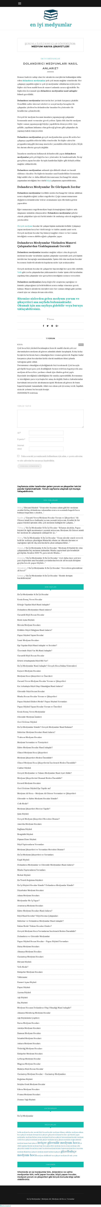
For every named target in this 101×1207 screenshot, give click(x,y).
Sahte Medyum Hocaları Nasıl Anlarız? (34, 911)
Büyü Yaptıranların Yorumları (30, 844)
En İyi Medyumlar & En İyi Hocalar (41, 528)
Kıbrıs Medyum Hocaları (28, 1089)
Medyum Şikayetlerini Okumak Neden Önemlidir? (39, 778)
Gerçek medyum (24, 226)
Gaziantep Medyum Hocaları (30, 956)
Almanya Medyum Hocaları (29, 951)
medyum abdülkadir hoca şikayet (48, 1156)
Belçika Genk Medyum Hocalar (31, 1084)
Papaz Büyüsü (23, 987)
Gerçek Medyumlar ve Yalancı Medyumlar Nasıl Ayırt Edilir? (44, 773)
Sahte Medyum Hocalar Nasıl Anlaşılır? (35, 747)
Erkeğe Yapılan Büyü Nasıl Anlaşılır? (33, 604)
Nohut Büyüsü (23, 875)
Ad (19, 433)
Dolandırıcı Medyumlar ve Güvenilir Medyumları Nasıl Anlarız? (45, 865)
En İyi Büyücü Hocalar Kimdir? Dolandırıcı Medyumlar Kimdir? (45, 885)
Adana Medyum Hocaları (28, 895)
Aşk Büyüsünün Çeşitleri (28, 1018)
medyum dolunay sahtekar (62, 1132)
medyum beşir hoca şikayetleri (43, 1146)
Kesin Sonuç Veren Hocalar (29, 599)
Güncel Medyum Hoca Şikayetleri (32, 752)
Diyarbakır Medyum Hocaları (30, 890)
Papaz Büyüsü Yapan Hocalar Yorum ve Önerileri (39, 706)
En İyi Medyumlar (50, 59)
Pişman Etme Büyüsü (26, 839)
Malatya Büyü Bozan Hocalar (30, 1069)
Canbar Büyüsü (24, 768)
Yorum (50, 319)
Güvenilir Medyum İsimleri (29, 717)
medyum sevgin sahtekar (72, 1140)
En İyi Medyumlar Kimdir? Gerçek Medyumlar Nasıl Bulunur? (45, 727)
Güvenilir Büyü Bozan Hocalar (31, 691)
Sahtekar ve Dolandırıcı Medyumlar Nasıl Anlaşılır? (40, 921)
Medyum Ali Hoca (59, 1199)
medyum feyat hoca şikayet (51, 1137)
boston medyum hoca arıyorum (72, 1148)
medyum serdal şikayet (39, 1140)
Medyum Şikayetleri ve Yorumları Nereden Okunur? (41, 849)
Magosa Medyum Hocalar (29, 1064)
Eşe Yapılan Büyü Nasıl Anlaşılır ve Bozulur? (37, 645)
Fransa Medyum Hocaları (28, 1094)
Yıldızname (22, 977)
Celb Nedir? (22, 803)
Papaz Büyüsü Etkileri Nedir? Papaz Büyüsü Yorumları (42, 701)
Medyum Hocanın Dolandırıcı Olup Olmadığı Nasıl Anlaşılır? (44, 1007)
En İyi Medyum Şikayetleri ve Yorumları (35, 854)
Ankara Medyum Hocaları (28, 1043)
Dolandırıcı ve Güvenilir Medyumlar (33, 936)
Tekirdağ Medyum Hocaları (29, 1048)
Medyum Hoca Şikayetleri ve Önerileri (34, 676)
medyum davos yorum (62, 1146)
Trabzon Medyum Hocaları (29, 737)
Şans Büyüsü (23, 814)
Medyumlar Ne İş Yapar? (28, 900)
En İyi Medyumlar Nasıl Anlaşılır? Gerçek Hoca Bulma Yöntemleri (47, 666)
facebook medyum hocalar (51, 1148)
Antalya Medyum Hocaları (29, 1028)
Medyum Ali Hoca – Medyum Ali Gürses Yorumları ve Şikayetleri (46, 793)
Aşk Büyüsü (22, 997)
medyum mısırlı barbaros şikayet (49, 1152)
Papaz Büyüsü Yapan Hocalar (30, 635)
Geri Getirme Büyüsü (27, 722)
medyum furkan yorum (34, 1137)
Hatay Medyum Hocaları (28, 946)
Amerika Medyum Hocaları (29, 824)
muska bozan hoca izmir (33, 1148)
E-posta (21, 439)
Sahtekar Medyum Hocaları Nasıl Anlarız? (36, 732)
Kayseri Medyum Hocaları (29, 671)
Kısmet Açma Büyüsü (26, 982)
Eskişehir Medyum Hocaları (29, 972)
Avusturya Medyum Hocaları (30, 905)
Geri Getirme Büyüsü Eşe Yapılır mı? (34, 788)
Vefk (19, 272)
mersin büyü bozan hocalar (43, 1132)
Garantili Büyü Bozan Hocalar (30, 615)
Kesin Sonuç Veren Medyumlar (31, 712)
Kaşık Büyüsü (23, 859)
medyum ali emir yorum (69, 1156)
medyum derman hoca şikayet (37, 1135)
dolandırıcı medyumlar (33, 80)
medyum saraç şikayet (56, 1140)
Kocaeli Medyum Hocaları (29, 783)
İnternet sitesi (20, 447)
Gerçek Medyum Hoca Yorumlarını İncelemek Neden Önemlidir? (46, 931)
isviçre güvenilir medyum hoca (59, 1143)
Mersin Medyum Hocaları (28, 625)
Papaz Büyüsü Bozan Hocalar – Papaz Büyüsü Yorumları (42, 941)
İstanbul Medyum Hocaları (29, 1038)
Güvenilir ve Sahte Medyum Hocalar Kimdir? (37, 798)
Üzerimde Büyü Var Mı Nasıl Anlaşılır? (34, 650)
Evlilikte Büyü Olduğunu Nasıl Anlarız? (34, 630)
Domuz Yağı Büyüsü (26, 1099)
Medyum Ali (46, 1199)
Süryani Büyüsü (31, 507)
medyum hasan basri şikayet (27, 1143)
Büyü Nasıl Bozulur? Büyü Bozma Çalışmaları (37, 916)
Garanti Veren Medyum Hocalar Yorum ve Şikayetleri (50, 517)
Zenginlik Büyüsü (25, 834)
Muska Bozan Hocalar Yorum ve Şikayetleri (37, 696)
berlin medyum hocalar (25, 1132)
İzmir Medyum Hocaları (28, 640)
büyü (48, 180)
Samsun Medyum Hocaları (29, 1033)
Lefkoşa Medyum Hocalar (29, 1059)
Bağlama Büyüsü (24, 829)
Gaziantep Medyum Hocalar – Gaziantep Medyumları (41, 1074)
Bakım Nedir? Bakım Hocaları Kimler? (34, 926)
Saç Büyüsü (22, 1002)
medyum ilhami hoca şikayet (27, 1152)
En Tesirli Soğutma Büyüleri (30, 880)
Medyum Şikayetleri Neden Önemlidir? (35, 757)
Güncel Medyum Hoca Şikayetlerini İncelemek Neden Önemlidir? (46, 763)
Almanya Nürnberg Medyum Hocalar (33, 1013)
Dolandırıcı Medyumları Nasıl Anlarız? (34, 609)
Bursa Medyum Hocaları (28, 1023)
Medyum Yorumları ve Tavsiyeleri (32, 742)
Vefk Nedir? (22, 967)
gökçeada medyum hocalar (57, 1135)
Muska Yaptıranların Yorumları (31, 870)
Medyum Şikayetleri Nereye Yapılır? (33, 808)
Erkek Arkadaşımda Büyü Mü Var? (32, 660)
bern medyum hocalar (69, 1137)
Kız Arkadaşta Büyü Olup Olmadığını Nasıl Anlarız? (40, 686)
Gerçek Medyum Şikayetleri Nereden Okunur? (38, 819)
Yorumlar (70, 1199)
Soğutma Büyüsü (24, 1079)
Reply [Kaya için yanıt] (81, 344)
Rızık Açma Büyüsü (25, 620)
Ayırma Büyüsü (24, 992)
